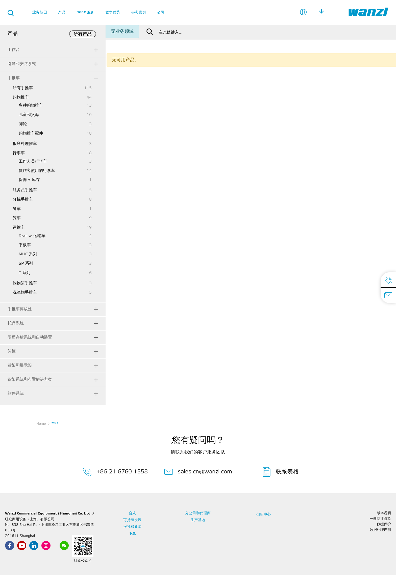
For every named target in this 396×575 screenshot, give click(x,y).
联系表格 (281, 472)
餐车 (17, 209)
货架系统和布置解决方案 (30, 379)
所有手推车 (23, 88)
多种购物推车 (31, 105)
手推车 (14, 78)
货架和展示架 (20, 365)
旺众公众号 (83, 560)
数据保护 (384, 524)
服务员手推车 (25, 190)
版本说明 (384, 513)
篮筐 (12, 351)
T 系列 (24, 273)
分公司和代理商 (198, 513)
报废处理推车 (25, 144)
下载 (132, 533)
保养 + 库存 (29, 180)
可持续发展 (132, 520)
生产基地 (198, 520)
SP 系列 (26, 263)
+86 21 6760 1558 (115, 472)
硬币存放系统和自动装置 (30, 337)
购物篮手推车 (25, 283)
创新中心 (263, 514)
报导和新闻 (132, 527)
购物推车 (21, 97)
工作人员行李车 (33, 161)
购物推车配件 (31, 133)
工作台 (14, 50)
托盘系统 (16, 323)
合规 (132, 513)
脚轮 (23, 124)
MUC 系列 (28, 254)
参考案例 (138, 12)
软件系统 (16, 394)
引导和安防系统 (22, 64)
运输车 (19, 227)
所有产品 (82, 34)
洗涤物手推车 (25, 292)
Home (41, 424)
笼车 (17, 218)
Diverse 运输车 (32, 236)
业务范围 (39, 12)
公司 (160, 12)
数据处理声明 (380, 530)
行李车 (19, 153)
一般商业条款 (380, 519)
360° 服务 (85, 12)
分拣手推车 (23, 199)
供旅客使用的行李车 (37, 171)
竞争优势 (113, 12)
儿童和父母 (29, 115)
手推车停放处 (20, 309)
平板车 (25, 245)
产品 (61, 12)
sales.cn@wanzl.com (198, 472)
